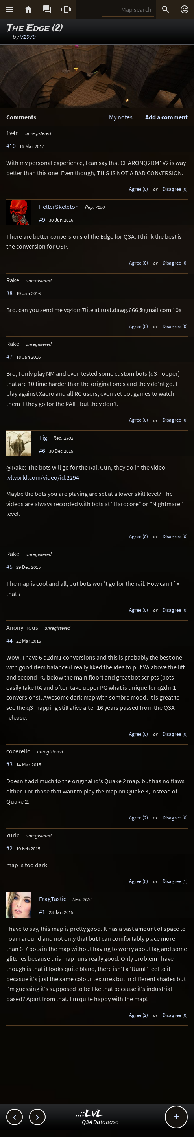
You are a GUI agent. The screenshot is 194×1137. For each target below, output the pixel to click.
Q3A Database (100, 1122)
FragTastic (52, 899)
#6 (42, 450)
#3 (9, 764)
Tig (43, 437)
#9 (42, 219)
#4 (9, 640)
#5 (9, 566)
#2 (9, 848)
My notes (121, 117)
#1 (42, 912)
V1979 (28, 36)
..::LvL (89, 1114)
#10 (11, 146)
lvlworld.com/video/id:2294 (42, 477)
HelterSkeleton (59, 206)
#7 (9, 356)
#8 (9, 293)
